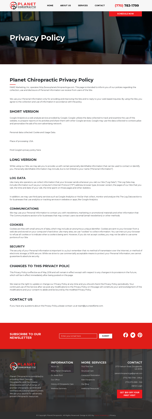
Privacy (113, 415)
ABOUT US (65, 5)
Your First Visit (87, 366)
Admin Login (137, 386)
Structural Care (87, 371)
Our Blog (85, 384)
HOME (50, 5)
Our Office (55, 380)
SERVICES (83, 5)
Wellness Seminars (58, 388)
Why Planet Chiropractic (61, 371)
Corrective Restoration (90, 375)
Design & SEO (86, 415)
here (38, 150)
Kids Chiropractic (88, 380)
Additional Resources (90, 388)
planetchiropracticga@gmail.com (128, 373)
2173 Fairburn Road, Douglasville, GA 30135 (128, 367)
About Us (55, 366)
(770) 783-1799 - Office (132, 378)
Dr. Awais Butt (57, 375)
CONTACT (100, 5)
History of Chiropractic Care (62, 384)
